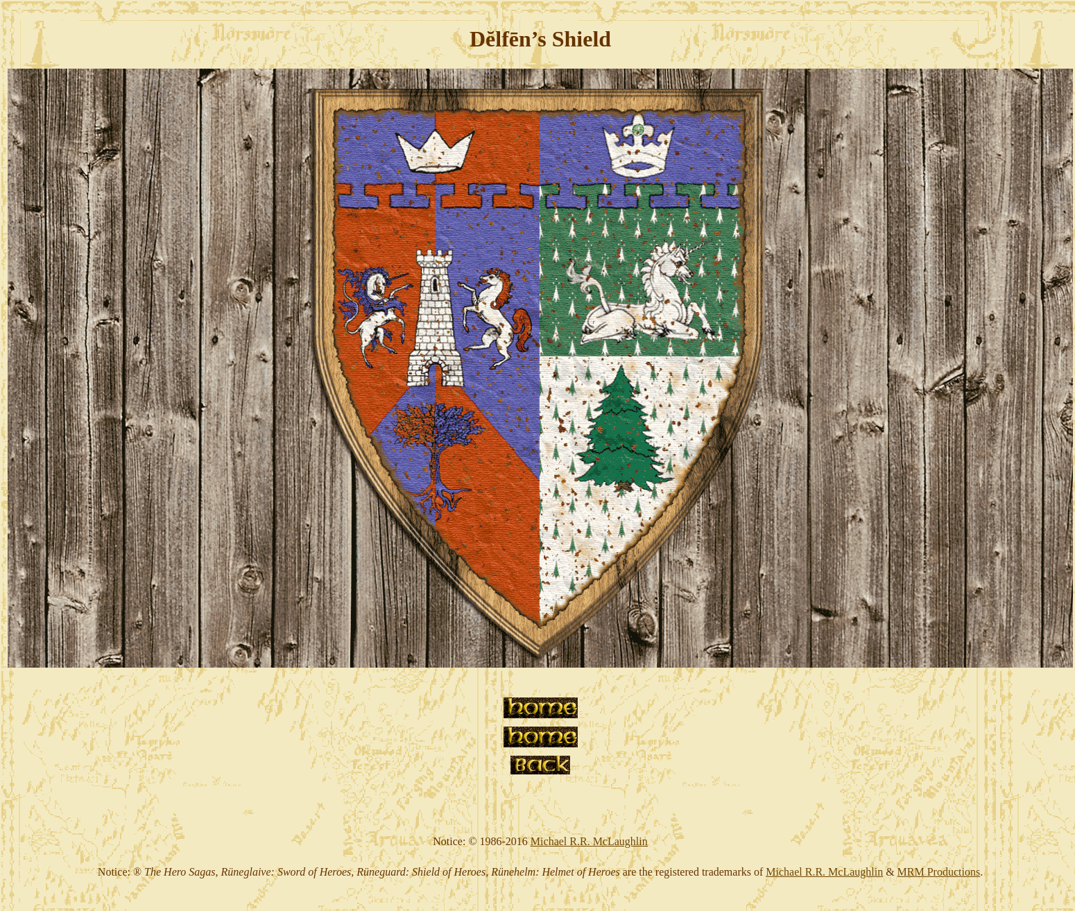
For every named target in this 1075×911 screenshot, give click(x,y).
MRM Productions (939, 872)
